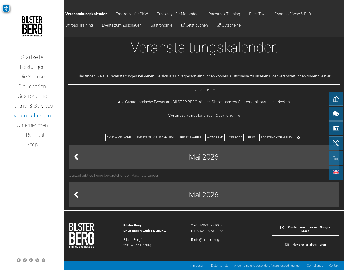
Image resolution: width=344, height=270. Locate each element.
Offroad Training (79, 25)
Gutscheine (229, 25)
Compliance (315, 265)
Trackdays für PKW (132, 14)
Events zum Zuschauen (121, 25)
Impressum (197, 265)
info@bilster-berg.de (208, 240)
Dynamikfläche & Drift (293, 14)
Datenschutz (219, 265)
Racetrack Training (224, 14)
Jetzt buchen (194, 25)
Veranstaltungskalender (86, 14)
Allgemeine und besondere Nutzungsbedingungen (267, 265)
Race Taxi (257, 14)
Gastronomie (161, 25)
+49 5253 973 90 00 (208, 225)
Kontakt (334, 265)
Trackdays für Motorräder (178, 14)
